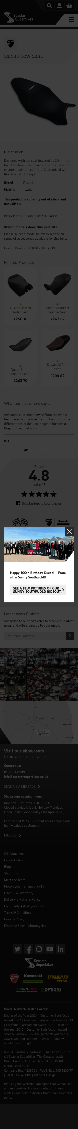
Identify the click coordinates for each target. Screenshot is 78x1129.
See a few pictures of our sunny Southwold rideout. (37, 590)
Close (69, 531)
